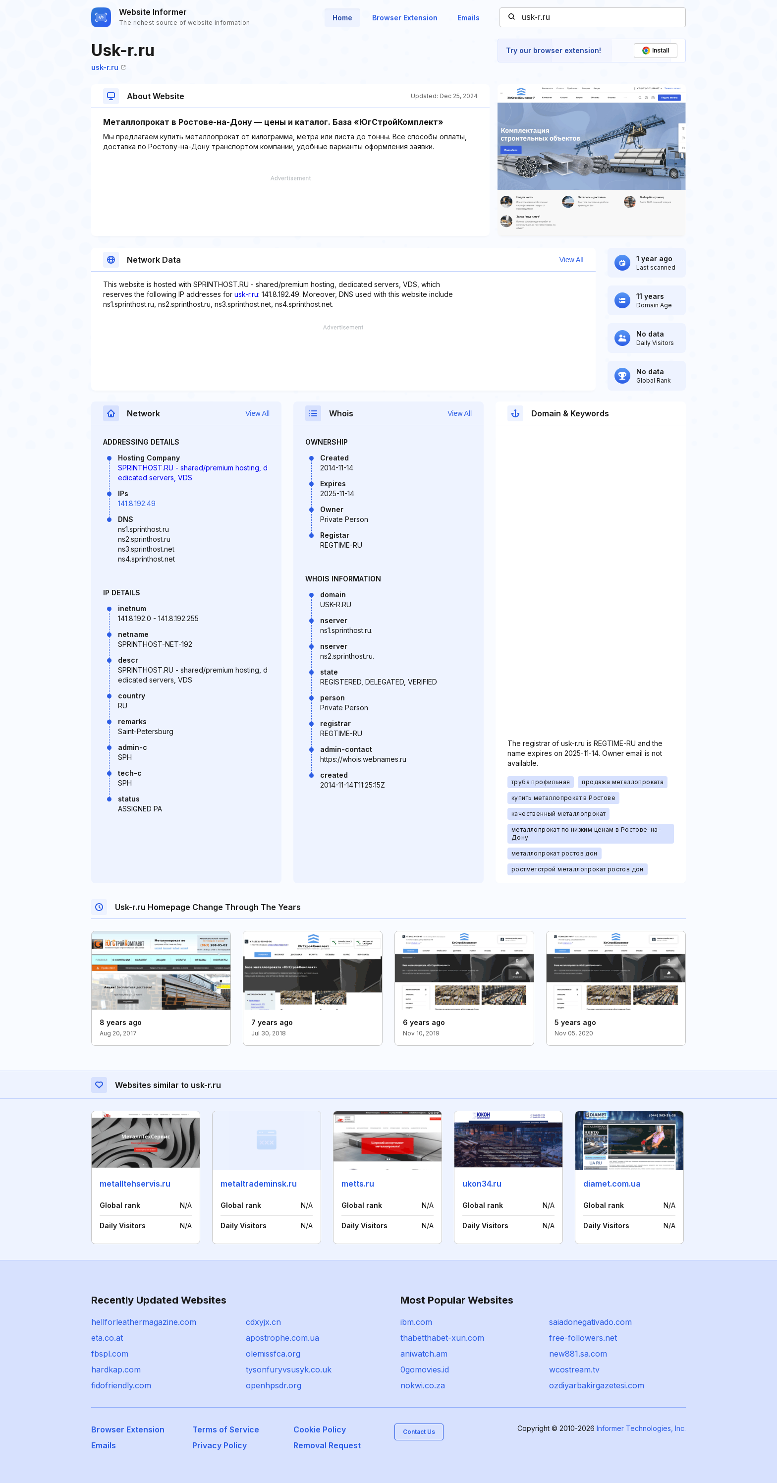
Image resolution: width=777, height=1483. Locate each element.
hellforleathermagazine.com (143, 1322)
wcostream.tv (574, 1369)
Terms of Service (225, 1429)
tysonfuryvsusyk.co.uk (289, 1369)
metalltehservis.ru (135, 1184)
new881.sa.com (578, 1354)
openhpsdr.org (273, 1385)
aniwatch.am (423, 1354)
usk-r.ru (108, 67)
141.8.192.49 (137, 503)
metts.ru (357, 1184)
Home (342, 17)
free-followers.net (583, 1338)
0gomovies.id (424, 1369)
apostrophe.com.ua (282, 1338)
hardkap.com (116, 1369)
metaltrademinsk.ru (259, 1184)
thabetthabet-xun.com (442, 1338)
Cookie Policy (319, 1429)
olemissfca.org (273, 1354)
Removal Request (327, 1445)
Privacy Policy (219, 1445)
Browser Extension (405, 17)
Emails (468, 17)
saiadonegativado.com (590, 1322)
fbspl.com (109, 1354)
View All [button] (571, 260)
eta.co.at (107, 1338)
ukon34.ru (481, 1184)
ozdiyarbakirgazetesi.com (596, 1385)
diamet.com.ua (612, 1184)
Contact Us (419, 1431)
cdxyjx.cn (263, 1322)
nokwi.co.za (422, 1385)
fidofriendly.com (121, 1385)
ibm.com (416, 1322)
